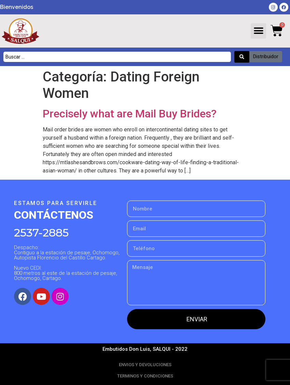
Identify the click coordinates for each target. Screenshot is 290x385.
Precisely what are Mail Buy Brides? (130, 113)
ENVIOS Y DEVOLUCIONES (145, 364)
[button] (258, 31)
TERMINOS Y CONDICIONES (145, 375)
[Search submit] (241, 57)
